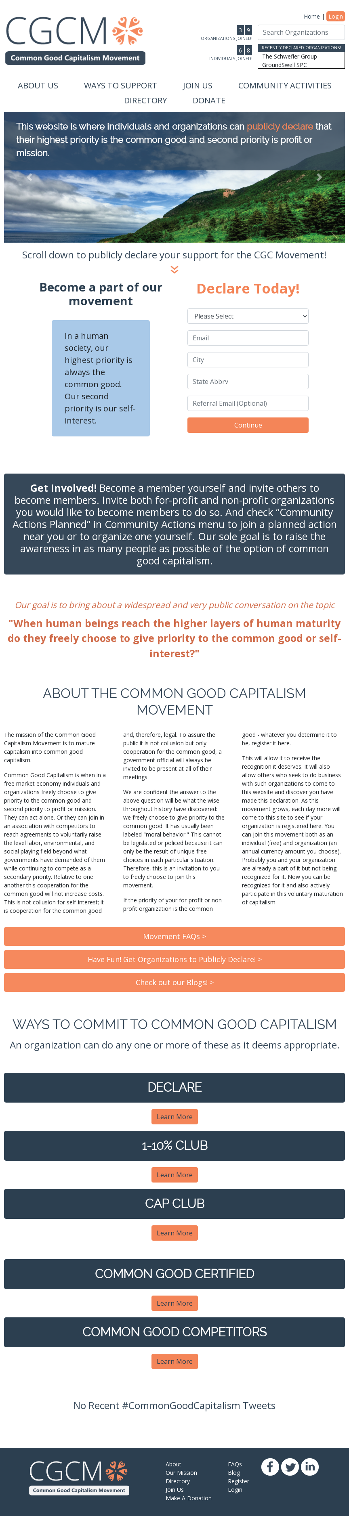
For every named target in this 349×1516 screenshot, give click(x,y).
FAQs (235, 1464)
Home (312, 16)
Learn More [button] (175, 1116)
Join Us (197, 85)
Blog (234, 1472)
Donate (209, 100)
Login (335, 16)
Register (238, 1481)
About (173, 1464)
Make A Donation (189, 1498)
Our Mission (181, 1472)
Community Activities (285, 85)
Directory (145, 100)
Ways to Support (120, 85)
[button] (29, 177)
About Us (38, 85)
